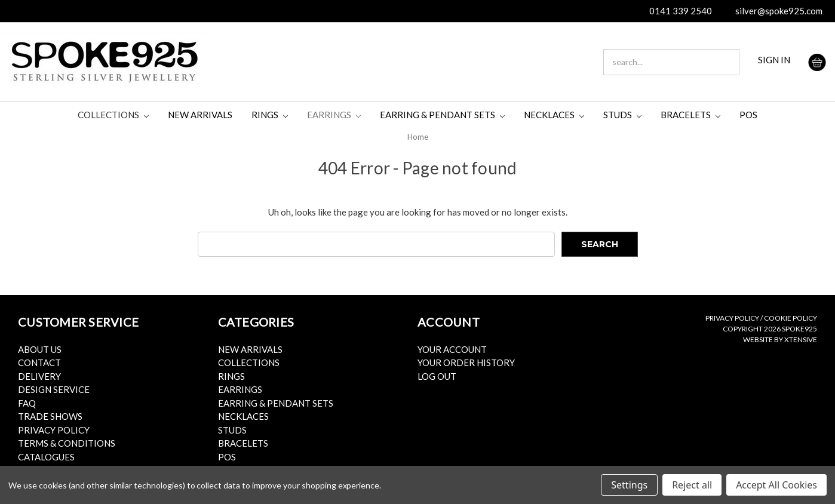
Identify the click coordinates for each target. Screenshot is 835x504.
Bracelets (690, 114)
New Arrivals (200, 114)
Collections (113, 114)
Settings (629, 484)
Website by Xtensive (780, 339)
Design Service (54, 389)
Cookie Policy (790, 318)
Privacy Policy (54, 430)
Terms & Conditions (66, 443)
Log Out (437, 376)
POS (748, 114)
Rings (269, 114)
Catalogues (46, 456)
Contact (39, 362)
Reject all (692, 484)
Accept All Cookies (776, 484)
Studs (622, 114)
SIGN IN (774, 59)
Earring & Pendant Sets (442, 114)
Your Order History (466, 362)
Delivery (39, 376)
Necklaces (554, 114)
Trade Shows (50, 416)
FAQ (27, 403)
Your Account (452, 349)
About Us (40, 349)
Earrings (334, 114)
